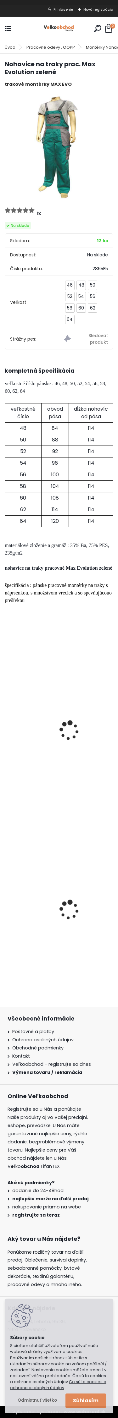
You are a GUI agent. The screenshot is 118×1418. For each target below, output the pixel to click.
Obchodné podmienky (38, 1048)
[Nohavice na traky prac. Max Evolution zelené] (59, 146)
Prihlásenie (63, 9)
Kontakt (21, 1056)
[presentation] (7, 722)
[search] (98, 28)
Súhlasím (85, 1400)
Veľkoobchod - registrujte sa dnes (51, 1064)
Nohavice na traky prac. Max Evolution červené (56, 755)
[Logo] (59, 29)
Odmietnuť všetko (37, 1400)
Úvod (10, 47)
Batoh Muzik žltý (28, 930)
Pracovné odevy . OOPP (50, 47)
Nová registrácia (98, 9)
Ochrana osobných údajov (43, 1040)
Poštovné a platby (33, 1031)
